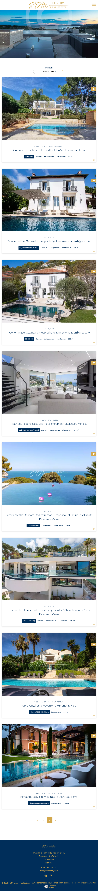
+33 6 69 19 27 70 (49, 867)
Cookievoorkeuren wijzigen (84, 882)
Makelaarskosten (62, 882)
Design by (49, 886)
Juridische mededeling (42, 882)
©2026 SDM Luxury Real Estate (16, 883)
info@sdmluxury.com (49, 870)
